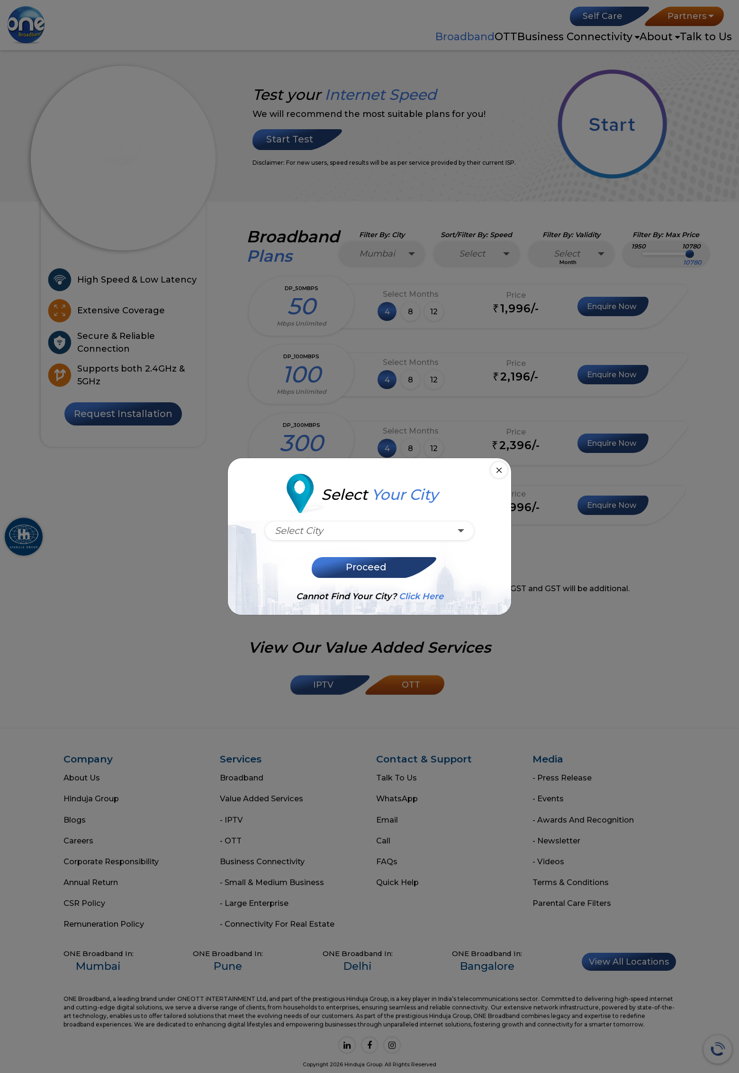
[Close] (499, 470)
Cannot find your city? (369, 596)
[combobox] (369, 531)
